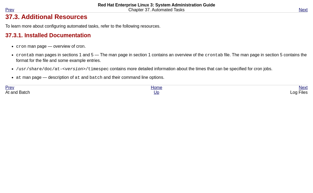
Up (156, 92)
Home (156, 88)
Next (303, 10)
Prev (9, 10)
